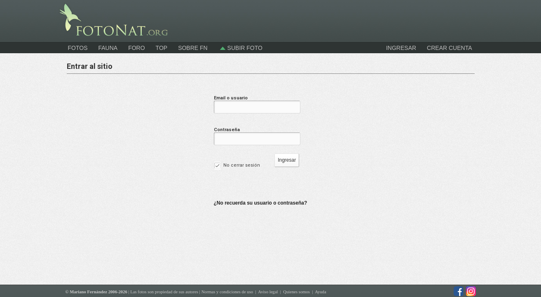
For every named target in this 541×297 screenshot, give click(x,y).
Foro (136, 48)
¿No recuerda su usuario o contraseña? (260, 203)
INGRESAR (401, 48)
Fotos (78, 48)
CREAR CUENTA (449, 48)
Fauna (107, 48)
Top (162, 48)
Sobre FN (193, 48)
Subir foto (240, 48)
